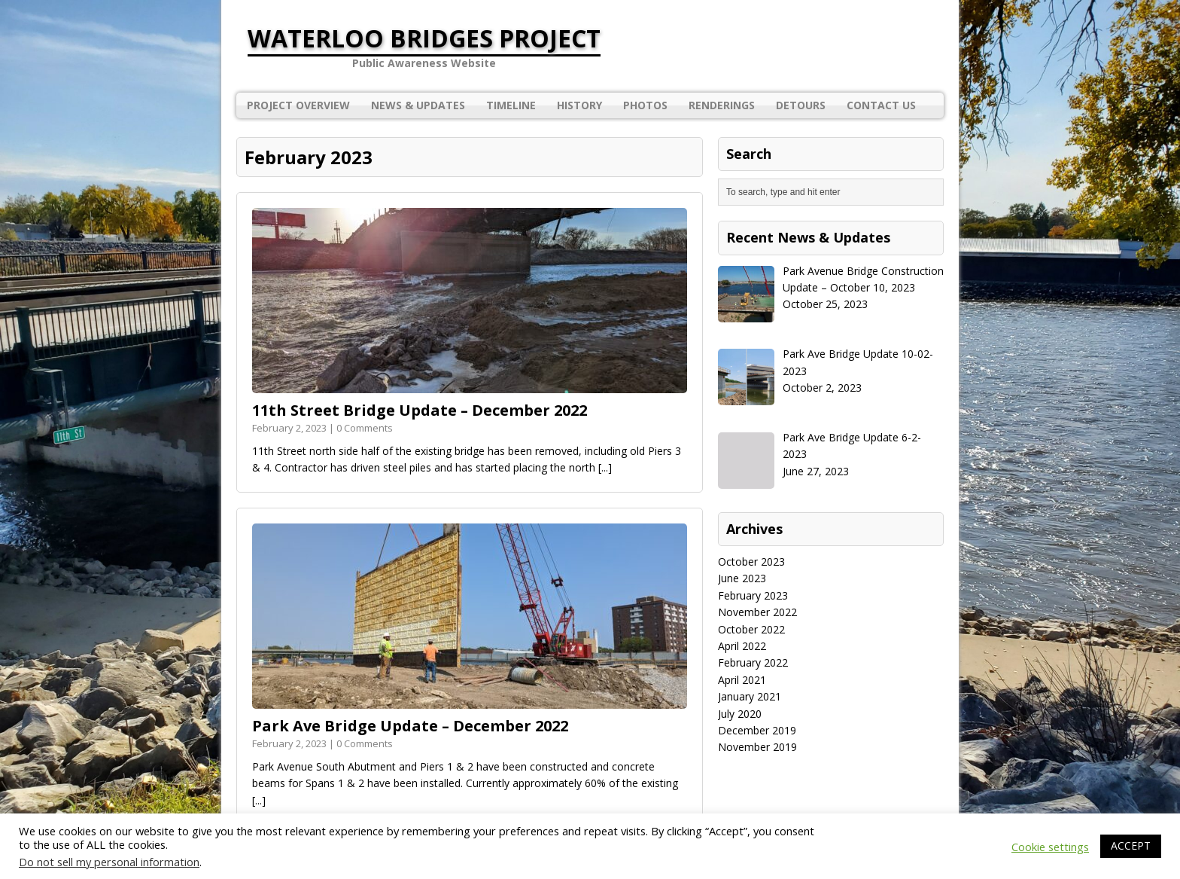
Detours (801, 105)
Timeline (511, 105)
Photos (645, 105)
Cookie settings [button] (1050, 846)
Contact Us (881, 105)
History (579, 105)
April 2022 (742, 646)
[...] (605, 467)
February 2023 (753, 595)
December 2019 (757, 730)
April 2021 (742, 680)
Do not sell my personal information (109, 861)
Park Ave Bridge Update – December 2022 (410, 726)
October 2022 (751, 629)
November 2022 (757, 612)
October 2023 (751, 561)
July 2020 (740, 714)
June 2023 (742, 578)
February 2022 (753, 662)
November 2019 (757, 747)
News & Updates (418, 105)
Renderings (722, 105)
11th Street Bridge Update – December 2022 (419, 410)
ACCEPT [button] (1131, 845)
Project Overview (298, 105)
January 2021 (749, 696)
